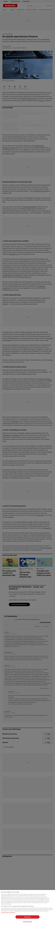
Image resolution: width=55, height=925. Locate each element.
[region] (27, 907)
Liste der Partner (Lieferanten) (8, 912)
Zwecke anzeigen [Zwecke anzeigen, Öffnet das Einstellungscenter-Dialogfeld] (27, 921)
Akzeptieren (27, 917)
